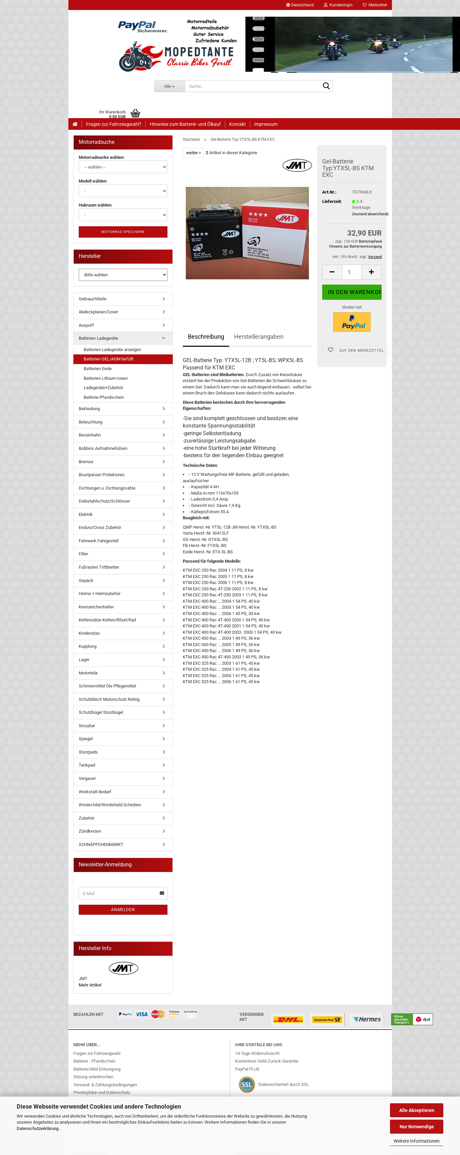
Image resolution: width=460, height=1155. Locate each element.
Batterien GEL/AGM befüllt (108, 358)
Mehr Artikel (90, 984)
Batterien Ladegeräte (98, 338)
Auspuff (86, 325)
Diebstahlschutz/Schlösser (104, 501)
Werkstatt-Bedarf (95, 791)
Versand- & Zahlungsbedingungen (105, 1084)
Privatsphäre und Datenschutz (101, 1092)
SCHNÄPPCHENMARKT (101, 844)
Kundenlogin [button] (338, 5)
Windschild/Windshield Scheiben (110, 804)
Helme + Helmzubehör (99, 593)
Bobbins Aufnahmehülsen (103, 448)
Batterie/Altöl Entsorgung (96, 1069)
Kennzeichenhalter (96, 606)
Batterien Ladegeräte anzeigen (112, 349)
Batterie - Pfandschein (94, 1061)
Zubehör (86, 818)
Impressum (266, 124)
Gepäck (86, 580)
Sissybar (87, 725)
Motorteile (88, 672)
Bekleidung (89, 408)
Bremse (86, 461)
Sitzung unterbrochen (93, 1076)
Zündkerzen (90, 831)
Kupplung (87, 646)
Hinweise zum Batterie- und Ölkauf (185, 124)
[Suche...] (169, 86)
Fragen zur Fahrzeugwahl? (113, 124)
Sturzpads (88, 752)
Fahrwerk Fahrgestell (98, 540)
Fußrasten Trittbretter (99, 567)
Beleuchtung (90, 421)
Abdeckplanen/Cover (98, 311)
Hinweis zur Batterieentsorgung (355, 246)
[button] (300, 5)
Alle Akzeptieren (416, 1110)
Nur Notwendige (417, 1126)
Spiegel (86, 738)
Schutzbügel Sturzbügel (101, 712)
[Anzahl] (352, 272)
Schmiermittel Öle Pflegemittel (107, 685)
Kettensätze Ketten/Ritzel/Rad (107, 619)
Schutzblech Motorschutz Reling (109, 699)
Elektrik (86, 514)
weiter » (193, 152)
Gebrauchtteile (92, 298)
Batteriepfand (370, 241)
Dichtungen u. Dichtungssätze (107, 488)
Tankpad (87, 765)
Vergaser (87, 778)
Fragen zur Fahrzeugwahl (96, 1053)
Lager (84, 659)
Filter (83, 553)
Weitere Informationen (417, 1141)
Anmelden (123, 909)
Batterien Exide (98, 368)
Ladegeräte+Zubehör (103, 387)
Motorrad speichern (122, 232)
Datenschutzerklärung (37, 1128)
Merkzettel (375, 5)
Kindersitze (89, 633)
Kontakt (237, 124)
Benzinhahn (90, 435)
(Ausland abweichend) (370, 214)
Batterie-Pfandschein (104, 397)
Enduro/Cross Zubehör (100, 527)
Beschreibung (206, 336)
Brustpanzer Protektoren (101, 474)
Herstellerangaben (259, 336)
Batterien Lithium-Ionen (106, 378)
